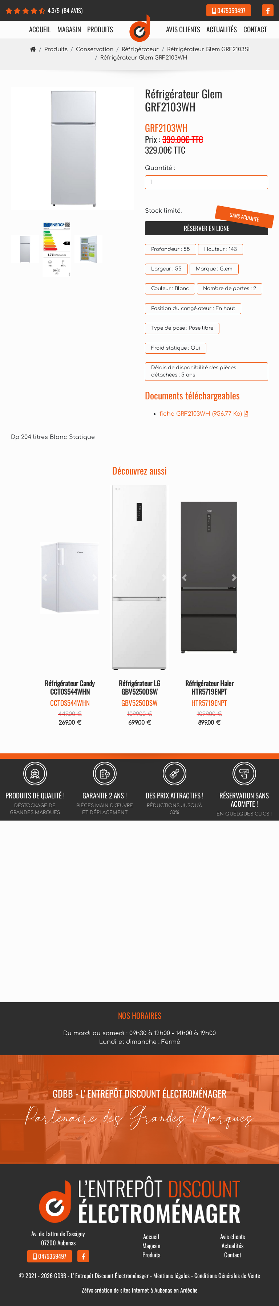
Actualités (221, 29)
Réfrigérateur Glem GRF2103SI (208, 49)
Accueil (40, 29)
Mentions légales (171, 1275)
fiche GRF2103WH (203, 414)
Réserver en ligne (226, 227)
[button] (44, 578)
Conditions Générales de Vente (227, 1275)
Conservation (94, 49)
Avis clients (183, 29)
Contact (255, 29)
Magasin (69, 29)
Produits (100, 29)
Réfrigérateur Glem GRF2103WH (143, 58)
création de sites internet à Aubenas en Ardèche (146, 1290)
